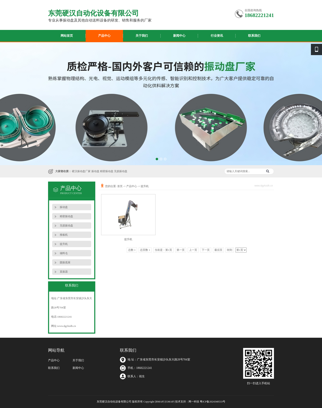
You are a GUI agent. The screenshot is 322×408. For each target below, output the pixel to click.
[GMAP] (169, 401)
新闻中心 (179, 35)
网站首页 (67, 35)
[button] (157, 159)
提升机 (64, 243)
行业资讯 (217, 35)
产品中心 (104, 35)
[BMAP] (159, 401)
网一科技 (194, 401)
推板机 (64, 234)
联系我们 (254, 35)
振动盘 (95, 171)
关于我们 (142, 35)
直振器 (64, 271)
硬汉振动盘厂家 (81, 171)
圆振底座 (65, 262)
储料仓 (64, 253)
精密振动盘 (106, 171)
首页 (120, 186)
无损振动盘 (120, 171)
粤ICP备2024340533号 (212, 401)
